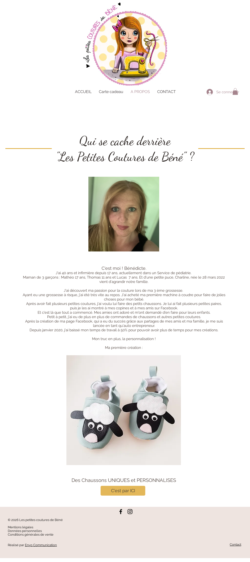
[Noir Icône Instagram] (130, 511)
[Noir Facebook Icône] (120, 511)
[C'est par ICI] (123, 491)
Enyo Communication (41, 545)
